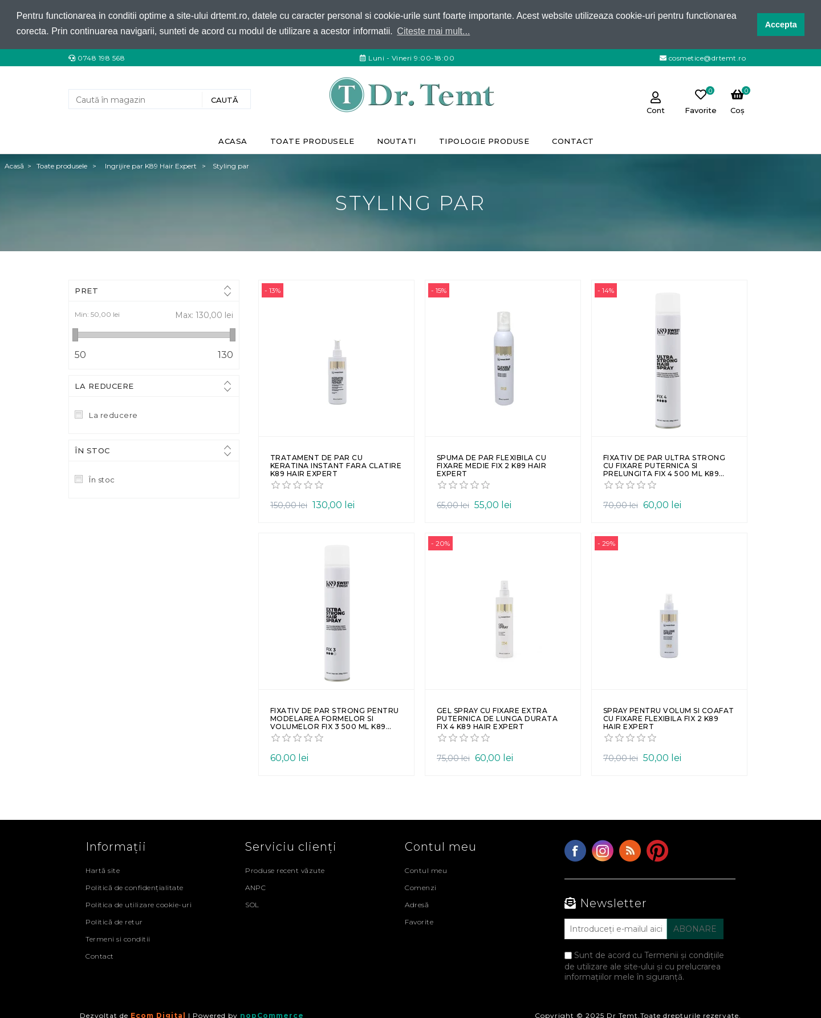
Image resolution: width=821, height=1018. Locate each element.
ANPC (255, 887)
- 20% (440, 542)
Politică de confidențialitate (135, 887)
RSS (630, 850)
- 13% (273, 289)
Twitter (602, 850)
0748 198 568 (101, 57)
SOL (252, 904)
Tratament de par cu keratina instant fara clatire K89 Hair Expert (336, 465)
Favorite (419, 921)
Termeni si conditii (118, 938)
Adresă (417, 904)
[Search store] (136, 99)
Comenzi (421, 887)
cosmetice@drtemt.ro (706, 57)
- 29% (606, 542)
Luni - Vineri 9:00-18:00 (411, 57)
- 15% (438, 289)
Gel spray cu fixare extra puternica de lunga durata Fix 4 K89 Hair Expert (497, 718)
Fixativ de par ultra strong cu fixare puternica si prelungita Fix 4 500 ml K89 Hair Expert (664, 465)
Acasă (14, 165)
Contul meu (426, 870)
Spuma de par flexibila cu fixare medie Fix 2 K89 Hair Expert (492, 465)
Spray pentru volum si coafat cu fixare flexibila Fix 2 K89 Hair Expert (668, 718)
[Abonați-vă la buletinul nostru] (615, 928)
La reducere (104, 385)
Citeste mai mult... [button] (433, 31)
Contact (100, 955)
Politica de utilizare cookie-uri (139, 904)
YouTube (657, 850)
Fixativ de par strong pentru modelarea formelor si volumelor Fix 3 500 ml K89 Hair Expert (334, 718)
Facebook (575, 850)
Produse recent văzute (285, 870)
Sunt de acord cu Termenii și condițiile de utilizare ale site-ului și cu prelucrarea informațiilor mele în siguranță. (644, 965)
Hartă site (103, 870)
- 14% (606, 289)
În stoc (92, 449)
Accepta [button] (781, 24)
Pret (86, 290)
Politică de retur (114, 921)
